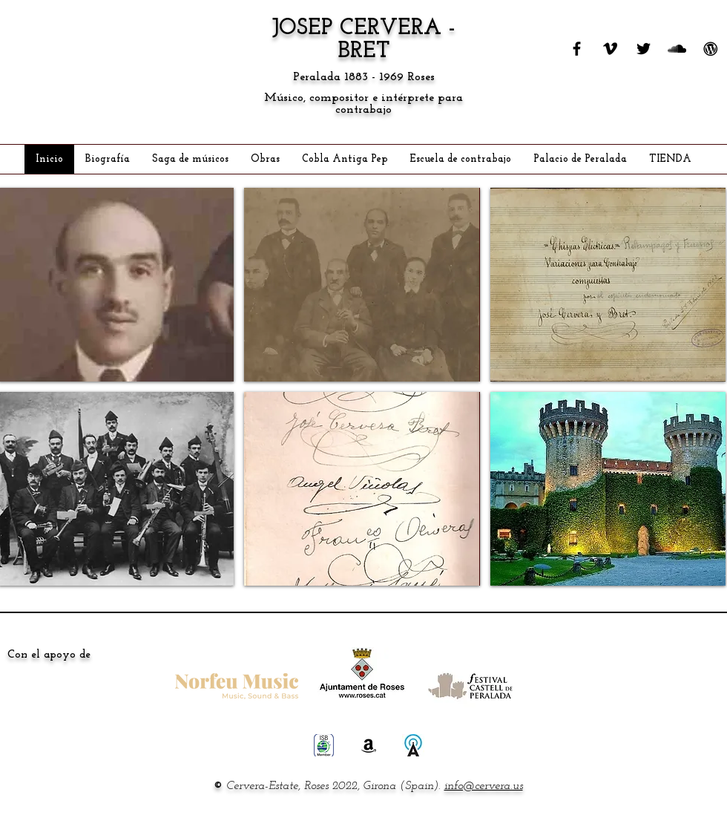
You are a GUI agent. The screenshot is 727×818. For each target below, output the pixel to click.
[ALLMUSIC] (413, 745)
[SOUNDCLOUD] (677, 48)
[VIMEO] (610, 48)
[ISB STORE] (324, 745)
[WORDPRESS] (710, 48)
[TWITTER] (643, 48)
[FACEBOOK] (577, 48)
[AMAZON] (369, 745)
